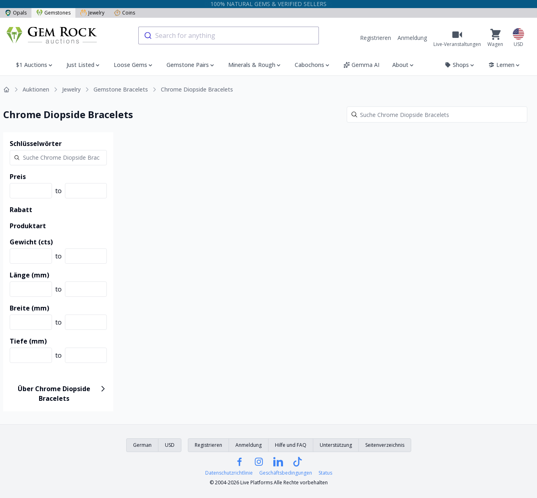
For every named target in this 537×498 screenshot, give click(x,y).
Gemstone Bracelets (121, 89)
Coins (124, 12)
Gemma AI (361, 65)
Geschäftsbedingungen (285, 473)
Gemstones (53, 12)
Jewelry (92, 12)
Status (325, 473)
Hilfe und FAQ (290, 445)
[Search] (437, 114)
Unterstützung (336, 445)
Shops (460, 65)
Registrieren (375, 38)
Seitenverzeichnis (384, 445)
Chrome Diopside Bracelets (197, 89)
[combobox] (228, 35)
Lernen (504, 65)
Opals (16, 12)
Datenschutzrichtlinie (229, 473)
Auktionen (36, 89)
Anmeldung (412, 38)
